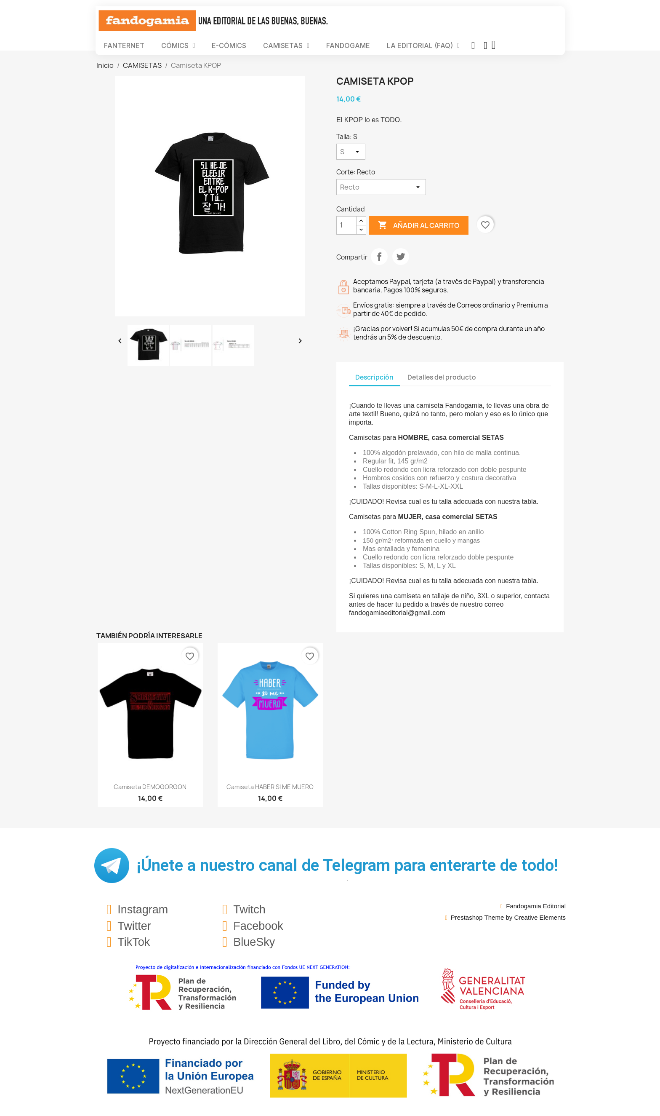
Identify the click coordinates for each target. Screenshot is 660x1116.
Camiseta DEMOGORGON (150, 787)
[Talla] (350, 152)
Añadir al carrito (419, 225)
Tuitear (400, 256)
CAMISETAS (286, 45)
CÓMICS (178, 45)
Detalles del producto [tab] (441, 377)
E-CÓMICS (229, 45)
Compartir (379, 256)
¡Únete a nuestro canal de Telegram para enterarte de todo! (347, 865)
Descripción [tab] (374, 377)
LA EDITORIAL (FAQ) (423, 45)
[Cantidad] (346, 225)
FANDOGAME (348, 45)
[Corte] (381, 187)
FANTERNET (124, 45)
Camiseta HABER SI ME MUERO (270, 787)
